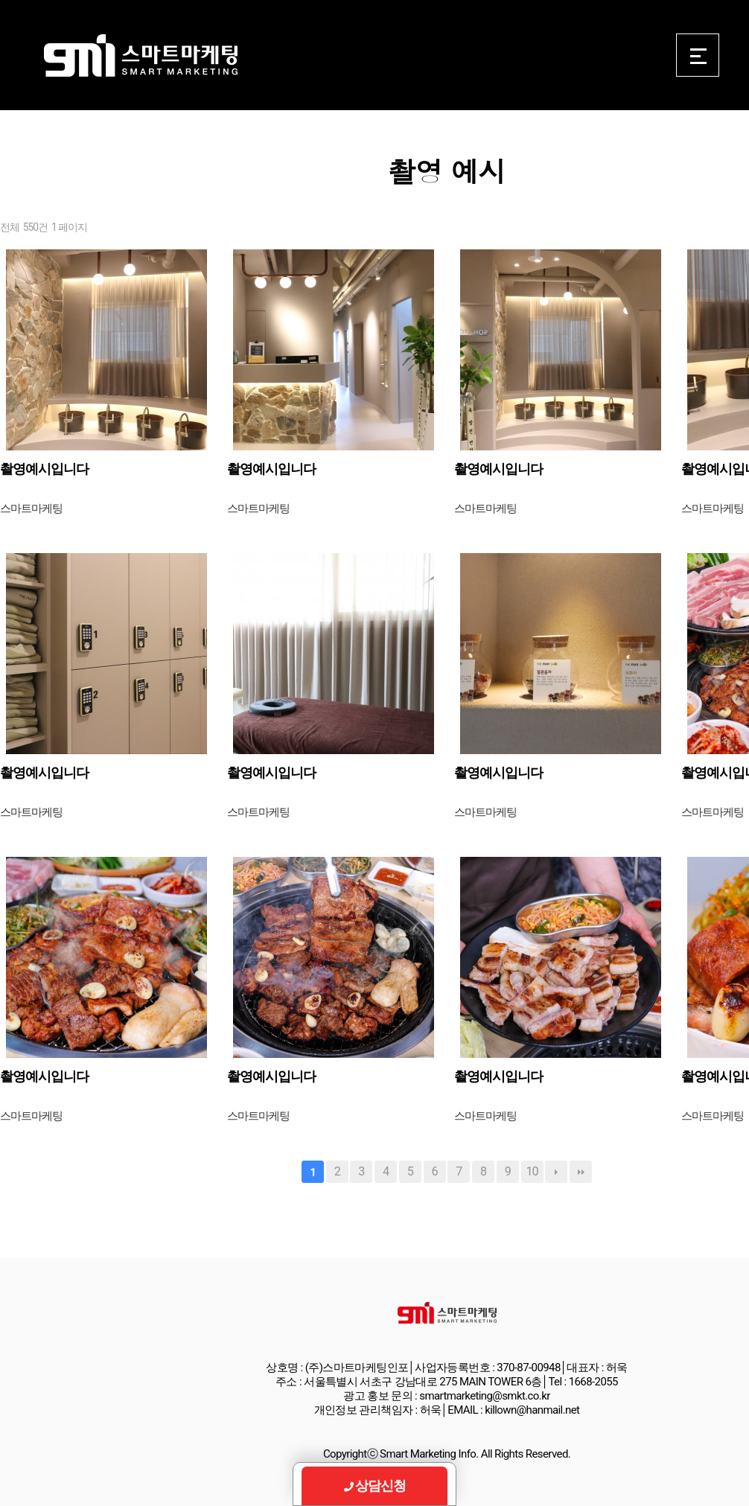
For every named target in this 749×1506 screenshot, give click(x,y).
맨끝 (581, 1172)
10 (532, 1171)
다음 (556, 1172)
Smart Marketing (140, 55)
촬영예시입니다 (44, 468)
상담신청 (375, 1485)
